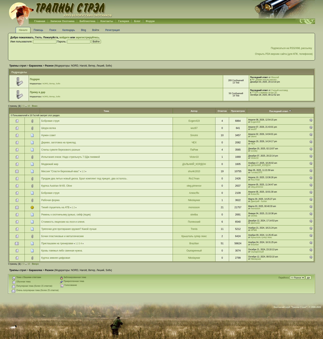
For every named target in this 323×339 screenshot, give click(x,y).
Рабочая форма (50, 200)
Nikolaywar (194, 200)
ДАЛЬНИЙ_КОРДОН (194, 164)
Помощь (38, 30)
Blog (83, 30)
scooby (254, 151)
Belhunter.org (60, 9)
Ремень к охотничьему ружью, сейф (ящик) (66, 214)
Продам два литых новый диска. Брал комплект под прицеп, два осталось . (84, 178)
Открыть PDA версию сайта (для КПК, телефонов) (284, 54)
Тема (106, 111)
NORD (74, 65)
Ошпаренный (194, 250)
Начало (23, 30)
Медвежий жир (49, 164)
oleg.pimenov (194, 185)
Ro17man (194, 178)
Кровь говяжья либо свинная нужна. (62, 250)
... (26, 106)
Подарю (35, 79)
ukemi (253, 136)
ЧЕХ (194, 142)
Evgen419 (194, 120)
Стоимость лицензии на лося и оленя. (63, 221)
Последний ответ (280, 111)
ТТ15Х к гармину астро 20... (265, 92)
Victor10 (194, 156)
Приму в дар (37, 92)
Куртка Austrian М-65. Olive (56, 185)
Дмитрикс (255, 223)
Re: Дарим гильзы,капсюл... (265, 79)
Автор (194, 111)
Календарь (68, 30)
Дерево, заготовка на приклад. (58, 142)
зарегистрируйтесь (87, 37)
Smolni (194, 135)
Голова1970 (256, 172)
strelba (194, 214)
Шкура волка (48, 128)
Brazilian (194, 243)
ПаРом (194, 149)
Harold (83, 65)
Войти (95, 30)
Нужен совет (48, 135)
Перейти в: (284, 278)
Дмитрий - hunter (259, 201)
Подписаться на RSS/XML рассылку (292, 48)
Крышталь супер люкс (194, 236)
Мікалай (275, 77)
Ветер (91, 65)
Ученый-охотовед (279, 90)
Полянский (194, 221)
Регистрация (112, 30)
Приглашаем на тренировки (57, 243)
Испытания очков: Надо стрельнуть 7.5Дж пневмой (70, 156)
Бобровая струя (50, 120)
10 (28, 106)
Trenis (194, 229)
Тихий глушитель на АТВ (55, 207)
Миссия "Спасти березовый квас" (60, 171)
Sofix (108, 65)
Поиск (52, 30)
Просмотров (238, 111)
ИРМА (254, 230)
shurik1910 (194, 171)
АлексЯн (194, 193)
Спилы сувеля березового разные (60, 149)
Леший (100, 65)
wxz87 (194, 128)
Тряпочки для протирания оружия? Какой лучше (68, 229)
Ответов (222, 111)
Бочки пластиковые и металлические (62, 236)
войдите (65, 37)
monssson (194, 207)
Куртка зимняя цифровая (55, 257)
